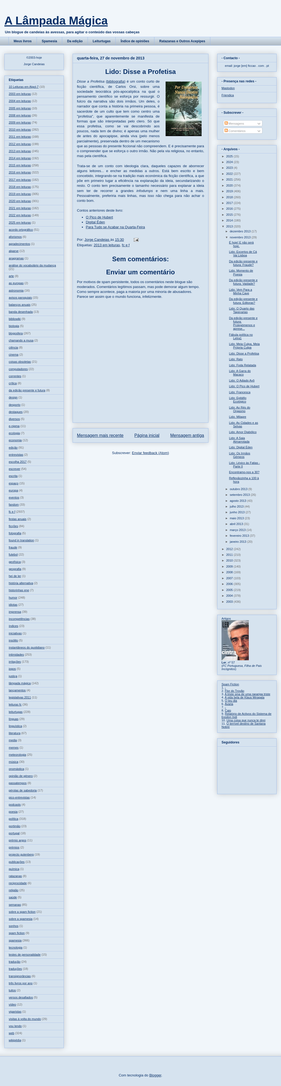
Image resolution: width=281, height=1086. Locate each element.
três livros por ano (20, 983)
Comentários (235, 131)
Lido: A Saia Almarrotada (239, 439)
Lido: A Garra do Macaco (240, 372)
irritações (15, 661)
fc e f (126, 245)
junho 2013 (238, 512)
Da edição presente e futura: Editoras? (243, 300)
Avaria (229, 704)
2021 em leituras (20, 208)
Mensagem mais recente (100, 435)
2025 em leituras (20, 222)
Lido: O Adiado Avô (241, 380)
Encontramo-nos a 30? (244, 472)
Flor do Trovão (234, 690)
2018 (230, 197)
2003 (230, 601)
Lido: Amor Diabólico (242, 432)
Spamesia (49, 41)
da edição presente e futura (27, 390)
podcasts (15, 804)
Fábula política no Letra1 (241, 336)
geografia (15, 569)
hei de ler (15, 576)
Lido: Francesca (239, 392)
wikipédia (15, 1040)
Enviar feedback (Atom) (150, 453)
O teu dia (231, 700)
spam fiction (17, 933)
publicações (17, 861)
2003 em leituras (20, 93)
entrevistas (16, 454)
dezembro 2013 (241, 231)
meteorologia (17, 754)
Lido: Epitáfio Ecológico (237, 399)
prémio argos (17, 840)
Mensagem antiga (187, 435)
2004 (230, 595)
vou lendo (15, 1026)
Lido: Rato (236, 359)
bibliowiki (15, 318)
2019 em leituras (20, 194)
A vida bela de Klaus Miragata (245, 697)
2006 (230, 584)
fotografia (15, 533)
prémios (14, 847)
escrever (14, 468)
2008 (230, 572)
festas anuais (17, 519)
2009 (230, 566)
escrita (13, 476)
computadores (18, 369)
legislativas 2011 (20, 697)
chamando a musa (21, 340)
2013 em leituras (107, 245)
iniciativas (15, 633)
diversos (14, 419)
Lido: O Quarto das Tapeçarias (241, 310)
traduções (15, 968)
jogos (12, 668)
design (13, 397)
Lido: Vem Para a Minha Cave (240, 291)
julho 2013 (237, 506)
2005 (230, 590)
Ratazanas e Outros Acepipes (182, 41)
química (14, 869)
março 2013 (238, 530)
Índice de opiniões (135, 41)
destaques (16, 411)
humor (13, 597)
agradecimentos (19, 243)
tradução (14, 961)
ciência (13, 347)
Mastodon (228, 88)
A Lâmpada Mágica (56, 20)
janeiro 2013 (238, 541)
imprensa (15, 611)
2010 (230, 560)
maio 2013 (237, 518)
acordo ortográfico (21, 229)
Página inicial (146, 435)
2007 (230, 578)
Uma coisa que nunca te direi (245, 720)
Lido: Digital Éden (240, 447)
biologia (14, 326)
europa (13, 490)
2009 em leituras (20, 122)
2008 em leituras (20, 115)
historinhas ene (19, 590)
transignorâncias (20, 976)
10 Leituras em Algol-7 (23, 86)
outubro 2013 (239, 489)
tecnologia (15, 947)
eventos (14, 497)
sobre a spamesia (20, 918)
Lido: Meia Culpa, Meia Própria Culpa (244, 345)
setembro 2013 (240, 494)
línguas (13, 719)
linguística (15, 726)
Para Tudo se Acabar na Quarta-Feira (115, 227)
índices (13, 626)
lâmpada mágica (20, 683)
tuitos (12, 990)
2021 (230, 179)
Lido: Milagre (237, 416)
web (11, 1033)
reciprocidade (18, 883)
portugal (14, 833)
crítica (13, 383)
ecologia (14, 433)
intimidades (16, 654)
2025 (230, 156)
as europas (16, 283)
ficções (13, 526)
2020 (230, 185)
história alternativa (21, 583)
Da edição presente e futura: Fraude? (243, 263)
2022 (230, 173)
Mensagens (234, 123)
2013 (230, 226)
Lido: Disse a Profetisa (244, 353)
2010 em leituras (20, 129)
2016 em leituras (20, 172)
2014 (230, 220)
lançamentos (17, 690)
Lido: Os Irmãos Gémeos (239, 455)
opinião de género (21, 776)
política (13, 818)
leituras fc (15, 704)
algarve (14, 251)
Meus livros (23, 41)
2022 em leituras (20, 215)
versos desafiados (21, 997)
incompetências (19, 618)
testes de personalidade (25, 954)
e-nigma (14, 426)
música (13, 761)
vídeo (12, 1004)
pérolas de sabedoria (23, 790)
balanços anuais (20, 304)
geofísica (15, 561)
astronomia (16, 290)
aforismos (15, 236)
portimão (14, 826)
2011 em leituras (20, 136)
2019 (230, 191)
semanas (15, 904)
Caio (228, 710)
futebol (13, 554)
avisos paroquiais (20, 297)
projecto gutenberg (21, 854)
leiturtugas (16, 711)
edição (13, 447)
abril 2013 (237, 524)
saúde (13, 897)
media (13, 740)
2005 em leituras (20, 108)
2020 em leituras (20, 201)
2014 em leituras (20, 158)
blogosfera (16, 333)
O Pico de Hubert (99, 217)
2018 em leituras (20, 186)
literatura (14, 733)
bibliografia (115, 81)
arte (11, 276)
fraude (13, 547)
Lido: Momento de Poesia (241, 272)
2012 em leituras (20, 144)
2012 (230, 549)
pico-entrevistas (19, 797)
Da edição (75, 41)
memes (14, 747)
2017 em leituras (20, 179)
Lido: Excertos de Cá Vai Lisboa (243, 253)
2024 (230, 162)
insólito (13, 640)
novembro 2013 (241, 237)
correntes (15, 376)
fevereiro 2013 (240, 535)
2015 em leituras (20, 165)
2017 (230, 203)
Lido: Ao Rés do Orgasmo (239, 409)
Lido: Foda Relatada (242, 365)
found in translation (21, 540)
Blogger (155, 1075)
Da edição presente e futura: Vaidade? (243, 281)
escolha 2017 (17, 461)
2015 (230, 214)
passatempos (17, 783)
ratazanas (15, 876)
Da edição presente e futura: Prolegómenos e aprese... (243, 323)
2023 (230, 167)
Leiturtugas (101, 41)
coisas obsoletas (20, 361)
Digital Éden (95, 222)
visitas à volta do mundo (25, 1019)
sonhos (13, 926)
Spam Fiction (230, 684)
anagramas (16, 258)
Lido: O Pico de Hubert (244, 386)
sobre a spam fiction (22, 911)
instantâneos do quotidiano (27, 647)
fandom (14, 504)
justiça (13, 676)
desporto (14, 404)
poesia (13, 811)
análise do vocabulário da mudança (32, 265)
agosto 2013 (238, 500)
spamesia (15, 940)
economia (15, 440)
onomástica (16, 768)
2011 (230, 554)
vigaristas (15, 1011)
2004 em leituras (20, 101)
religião (13, 890)
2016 (230, 208)
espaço (13, 483)
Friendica (228, 95)
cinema (13, 354)
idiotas (13, 604)
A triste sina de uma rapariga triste (247, 694)
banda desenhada (21, 311)
